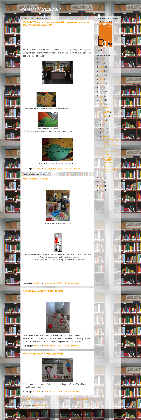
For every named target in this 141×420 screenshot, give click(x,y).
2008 (102, 190)
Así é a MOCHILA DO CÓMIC (35, 179)
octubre (106, 116)
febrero (106, 137)
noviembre (106, 112)
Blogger (85, 415)
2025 (102, 59)
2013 (102, 178)
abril (104, 129)
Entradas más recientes (35, 399)
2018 (102, 88)
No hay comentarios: (73, 169)
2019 (102, 84)
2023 (102, 67)
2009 (102, 186)
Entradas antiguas (83, 399)
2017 (102, 92)
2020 (102, 79)
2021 (102, 75)
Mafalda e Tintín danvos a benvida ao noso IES (43, 354)
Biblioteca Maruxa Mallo (40, 9)
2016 (102, 96)
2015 (102, 100)
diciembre (106, 108)
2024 (102, 63)
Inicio (60, 399)
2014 (102, 104)
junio (104, 120)
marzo (105, 133)
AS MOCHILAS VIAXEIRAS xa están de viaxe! (43, 291)
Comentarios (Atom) (40, 406)
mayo (105, 124)
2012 (102, 182)
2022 (102, 71)
